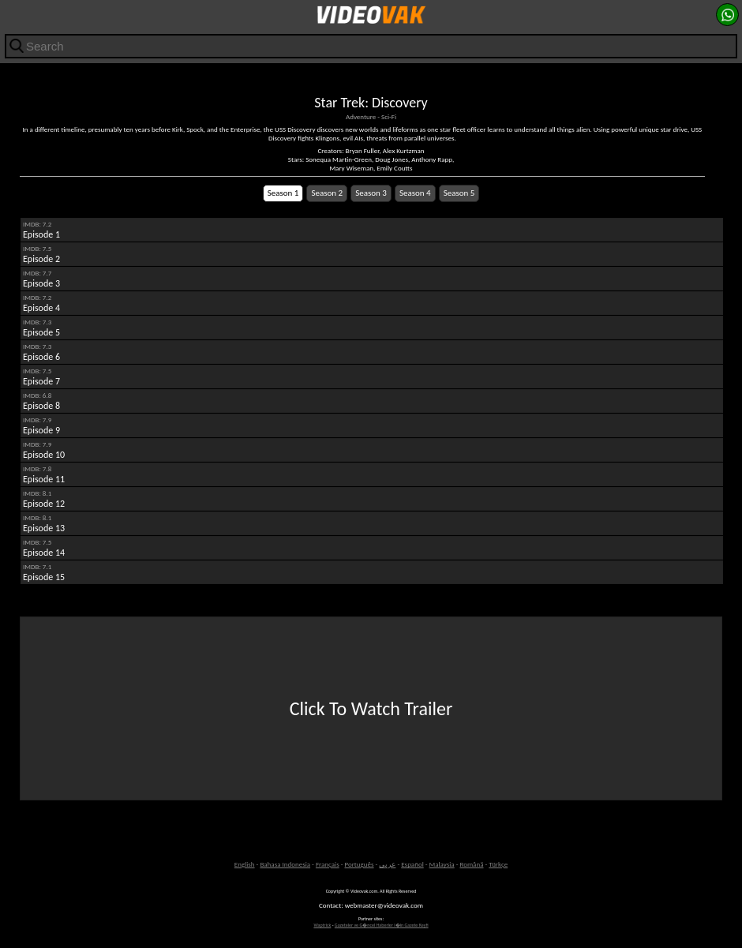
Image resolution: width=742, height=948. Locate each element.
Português (359, 864)
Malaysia (442, 864)
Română (471, 864)
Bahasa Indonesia (285, 864)
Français (327, 864)
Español (412, 864)
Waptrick (322, 925)
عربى (387, 864)
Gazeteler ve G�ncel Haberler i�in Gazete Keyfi (382, 925)
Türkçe (498, 864)
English (244, 864)
